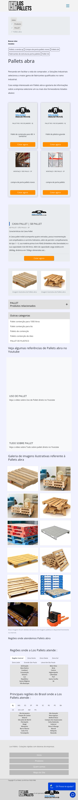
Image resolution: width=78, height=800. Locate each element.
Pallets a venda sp (16, 49)
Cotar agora (22, 144)
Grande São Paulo (30, 662)
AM (29, 710)
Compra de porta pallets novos (37, 49)
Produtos (39, 761)
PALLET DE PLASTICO (19, 341)
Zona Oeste (44, 658)
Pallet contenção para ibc (21, 326)
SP (31, 705)
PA (35, 710)
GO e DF (21, 710)
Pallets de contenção (19, 331)
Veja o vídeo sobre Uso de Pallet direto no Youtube (32, 400)
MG (19, 705)
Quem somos (39, 766)
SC (43, 705)
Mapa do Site (39, 772)
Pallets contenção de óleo (21, 336)
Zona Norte (31, 658)
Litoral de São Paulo (48, 662)
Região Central (17, 658)
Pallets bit (55, 49)
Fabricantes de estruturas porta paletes (24, 54)
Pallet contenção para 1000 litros (25, 321)
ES (25, 705)
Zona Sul (55, 658)
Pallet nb (45, 54)
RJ (13, 705)
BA (61, 705)
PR (37, 705)
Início (39, 755)
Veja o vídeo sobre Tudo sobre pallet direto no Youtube (34, 447)
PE (55, 705)
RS (49, 705)
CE (13, 710)
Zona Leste (16, 662)
